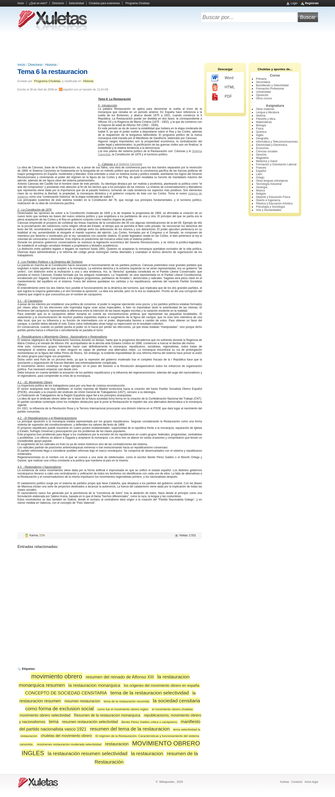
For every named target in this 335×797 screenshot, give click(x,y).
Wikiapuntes (166, 782)
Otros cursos (264, 98)
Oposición (262, 95)
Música (260, 190)
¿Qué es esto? (38, 3)
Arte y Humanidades (268, 210)
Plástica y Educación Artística (274, 203)
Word (222, 78)
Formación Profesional (270, 88)
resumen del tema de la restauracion (130, 728)
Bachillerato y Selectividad (272, 85)
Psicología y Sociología (270, 206)
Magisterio (262, 158)
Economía (262, 148)
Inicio (20, 3)
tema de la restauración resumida (126, 701)
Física (259, 128)
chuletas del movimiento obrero (66, 736)
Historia (51, 65)
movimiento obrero (56, 676)
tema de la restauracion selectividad (150, 692)
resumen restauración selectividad (90, 722)
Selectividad (76, 3)
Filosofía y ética (265, 118)
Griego (260, 177)
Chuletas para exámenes (104, 3)
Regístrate (312, 3)
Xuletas (284, 782)
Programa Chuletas (138, 3)
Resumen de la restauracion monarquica (107, 715)
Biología (261, 125)
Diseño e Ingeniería (268, 200)
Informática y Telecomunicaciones (277, 141)
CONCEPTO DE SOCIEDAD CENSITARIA (66, 692)
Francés (261, 167)
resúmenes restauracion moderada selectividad (69, 744)
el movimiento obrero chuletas (172, 709)
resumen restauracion (82, 701)
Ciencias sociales (267, 151)
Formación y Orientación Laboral (276, 164)
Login (294, 3)
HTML (223, 87)
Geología (261, 187)
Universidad (263, 91)
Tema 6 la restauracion (52, 71)
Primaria (261, 78)
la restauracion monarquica (94, 685)
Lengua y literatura (267, 112)
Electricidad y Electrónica (271, 145)
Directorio (58, 3)
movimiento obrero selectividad (45, 715)
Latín (259, 174)
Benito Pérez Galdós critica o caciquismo (149, 722)
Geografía (262, 138)
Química (261, 131)
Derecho (261, 154)
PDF (221, 96)
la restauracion (147, 753)
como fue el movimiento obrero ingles (122, 709)
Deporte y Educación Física (273, 197)
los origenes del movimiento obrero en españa (161, 685)
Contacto (296, 782)
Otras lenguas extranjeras (272, 180)
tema (53, 721)
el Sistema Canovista (129, 164)
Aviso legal (311, 782)
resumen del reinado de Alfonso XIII (120, 676)
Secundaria (263, 82)
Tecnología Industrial (268, 184)
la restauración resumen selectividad (87, 753)
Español (261, 171)
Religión (261, 193)
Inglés (259, 135)
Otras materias (265, 109)
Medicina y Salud (266, 161)
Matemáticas (264, 122)
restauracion (117, 743)
